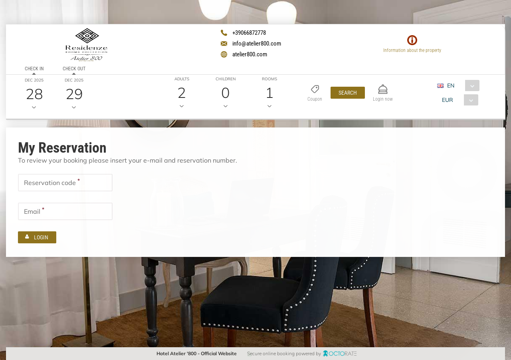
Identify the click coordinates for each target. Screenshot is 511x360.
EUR (447, 99)
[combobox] (461, 85)
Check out (74, 68)
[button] (348, 93)
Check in (34, 68)
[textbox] (65, 182)
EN (450, 85)
